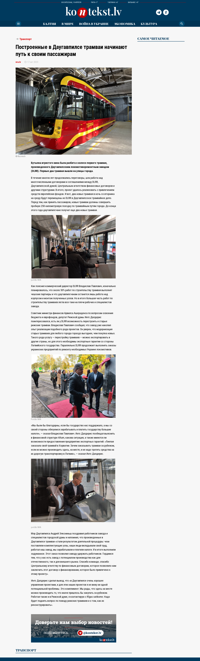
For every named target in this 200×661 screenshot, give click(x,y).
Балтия (49, 24)
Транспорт (26, 39)
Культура (149, 24)
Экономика (124, 24)
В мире (68, 24)
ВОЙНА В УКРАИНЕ (94, 24)
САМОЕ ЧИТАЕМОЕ (153, 38)
